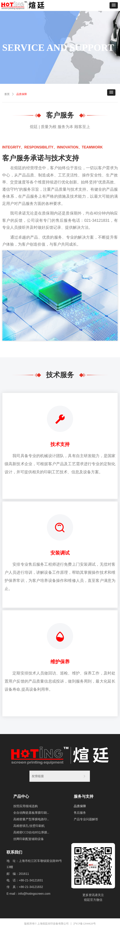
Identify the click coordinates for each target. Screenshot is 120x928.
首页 (7, 94)
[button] (114, 5)
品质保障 (21, 94)
